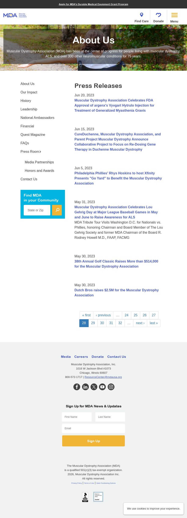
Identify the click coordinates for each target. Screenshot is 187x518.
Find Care (141, 16)
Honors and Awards (39, 170)
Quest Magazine (33, 134)
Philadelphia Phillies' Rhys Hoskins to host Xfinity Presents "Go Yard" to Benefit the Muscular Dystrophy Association (118, 178)
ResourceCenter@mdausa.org (103, 377)
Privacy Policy (76, 483)
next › (140, 323)
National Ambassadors (37, 117)
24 (126, 315)
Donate (158, 16)
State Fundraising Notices (106, 483)
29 (93, 323)
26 (145, 315)
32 (120, 323)
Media (66, 356)
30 (102, 323)
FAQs (25, 143)
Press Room (31, 151)
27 (154, 315)
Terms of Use (89, 483)
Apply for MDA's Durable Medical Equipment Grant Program (93, 4)
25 (136, 315)
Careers (81, 356)
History (26, 101)
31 (111, 323)
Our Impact (29, 92)
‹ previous (103, 315)
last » (154, 323)
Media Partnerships (39, 162)
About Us (27, 84)
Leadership (29, 109)
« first (86, 315)
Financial (27, 126)
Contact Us (29, 179)
